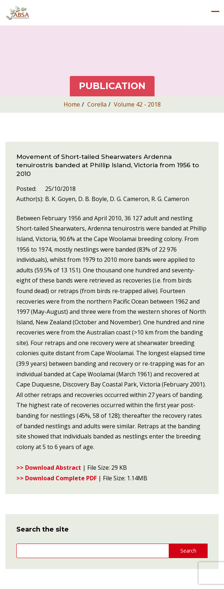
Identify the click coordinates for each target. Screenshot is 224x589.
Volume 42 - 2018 (137, 104)
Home (72, 104)
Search (188, 550)
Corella (97, 104)
